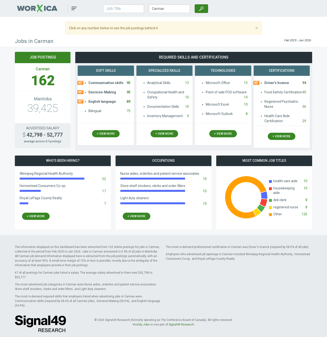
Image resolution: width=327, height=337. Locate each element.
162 (43, 81)
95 (128, 83)
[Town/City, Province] (169, 8)
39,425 (42, 108)
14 (246, 97)
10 (187, 97)
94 (304, 83)
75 (128, 111)
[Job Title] (123, 8)
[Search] (201, 8)
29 (304, 121)
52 (104, 179)
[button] (74, 8)
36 (304, 106)
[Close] (256, 27)
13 (187, 83)
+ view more (106, 133)
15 (246, 83)
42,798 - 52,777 (43, 135)
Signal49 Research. (182, 324)
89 (128, 101)
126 (304, 214)
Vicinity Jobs (141, 324)
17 (104, 191)
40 (304, 92)
